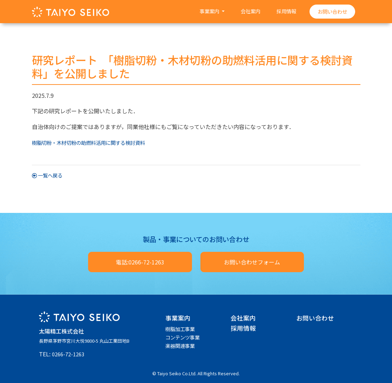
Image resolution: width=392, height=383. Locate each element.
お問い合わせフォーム (252, 262)
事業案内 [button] (210, 11)
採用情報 (286, 11)
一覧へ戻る (47, 175)
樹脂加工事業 (180, 328)
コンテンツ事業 (182, 337)
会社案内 (250, 11)
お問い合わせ (332, 11)
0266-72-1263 (68, 354)
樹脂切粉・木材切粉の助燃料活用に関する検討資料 (88, 142)
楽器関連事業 (180, 345)
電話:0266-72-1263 (140, 262)
